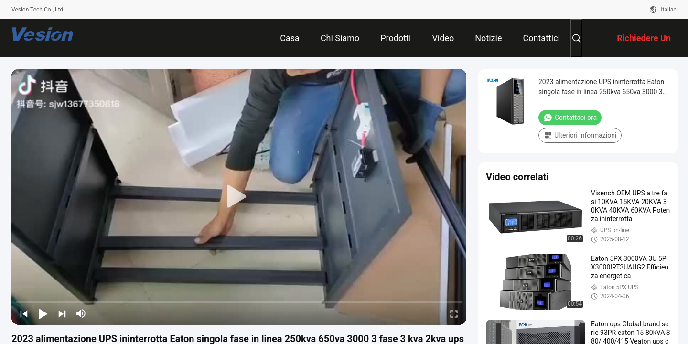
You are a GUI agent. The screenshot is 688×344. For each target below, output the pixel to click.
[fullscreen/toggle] (453, 313)
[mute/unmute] (81, 313)
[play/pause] (43, 313)
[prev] (23, 313)
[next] (62, 313)
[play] (239, 197)
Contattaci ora (570, 117)
